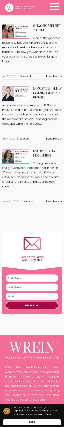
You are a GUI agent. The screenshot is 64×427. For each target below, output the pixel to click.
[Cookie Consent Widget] (32, 415)
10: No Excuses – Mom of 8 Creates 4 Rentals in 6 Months (47, 93)
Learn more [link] (44, 414)
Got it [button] (32, 422)
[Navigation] (54, 7)
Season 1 (25, 76)
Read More (54, 76)
